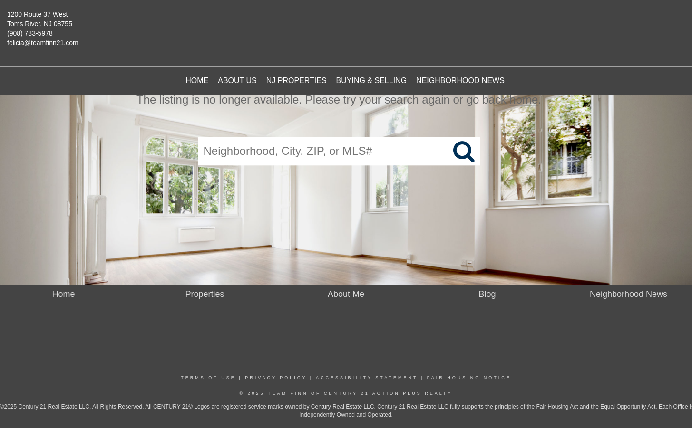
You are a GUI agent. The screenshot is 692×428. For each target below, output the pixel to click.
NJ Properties (296, 80)
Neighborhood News (460, 80)
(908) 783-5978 (30, 33)
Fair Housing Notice (469, 377)
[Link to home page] (353, 26)
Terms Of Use (208, 377)
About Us (237, 80)
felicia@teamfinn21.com (42, 43)
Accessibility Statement (367, 377)
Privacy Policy (276, 377)
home (523, 99)
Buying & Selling (371, 80)
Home (196, 80)
